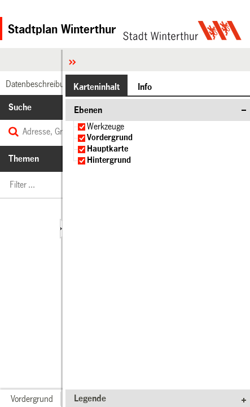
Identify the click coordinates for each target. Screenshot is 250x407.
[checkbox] (81, 127)
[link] (37, 84)
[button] (31, 399)
